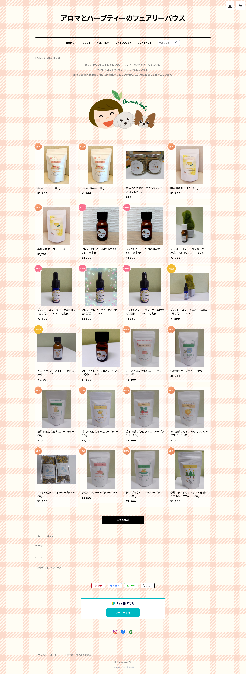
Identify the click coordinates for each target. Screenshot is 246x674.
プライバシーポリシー (48, 655)
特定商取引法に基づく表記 (77, 655)
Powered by (123, 667)
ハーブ (38, 556)
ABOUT (85, 42)
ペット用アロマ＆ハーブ (48, 567)
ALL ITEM (103, 42)
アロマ (39, 546)
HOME (70, 42)
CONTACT (144, 42)
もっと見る (123, 520)
